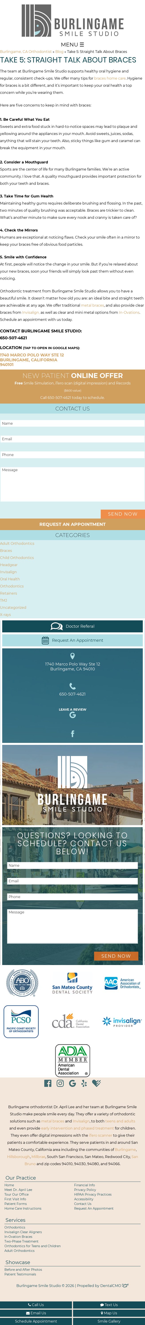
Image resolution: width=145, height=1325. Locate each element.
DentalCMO (114, 1286)
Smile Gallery (109, 1321)
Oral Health (10, 579)
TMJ (3, 600)
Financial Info (84, 1185)
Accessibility (83, 1199)
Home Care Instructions (22, 1208)
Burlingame (125, 1150)
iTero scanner (100, 1135)
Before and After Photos (23, 1270)
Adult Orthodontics (17, 543)
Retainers (8, 593)
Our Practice (21, 1178)
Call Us (36, 1305)
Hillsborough (18, 1157)
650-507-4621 (59, 398)
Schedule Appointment (36, 1321)
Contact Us (82, 1204)
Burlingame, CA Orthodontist (26, 52)
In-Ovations (129, 312)
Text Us (109, 1305)
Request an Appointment (72, 524)
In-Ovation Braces (18, 1237)
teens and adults (120, 1121)
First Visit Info (15, 1199)
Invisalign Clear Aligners (23, 1232)
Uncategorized (13, 607)
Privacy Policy (85, 1190)
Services (15, 1220)
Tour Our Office (16, 1194)
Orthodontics (12, 586)
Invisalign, (31, 312)
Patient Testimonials (20, 1274)
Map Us (109, 1313)
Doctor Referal (72, 626)
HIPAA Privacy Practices (93, 1194)
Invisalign (8, 572)
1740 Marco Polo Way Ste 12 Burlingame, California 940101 (32, 360)
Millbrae (38, 1157)
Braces (6, 551)
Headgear (8, 565)
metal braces (92, 305)
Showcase (18, 1262)
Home (9, 1185)
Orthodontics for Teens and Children (32, 1246)
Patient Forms (15, 1204)
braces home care (110, 78)
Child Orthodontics (17, 558)
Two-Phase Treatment (21, 1241)
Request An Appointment (72, 640)
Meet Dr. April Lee (18, 1190)
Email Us (36, 1313)
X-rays (5, 615)
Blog (59, 52)
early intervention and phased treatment (77, 1128)
